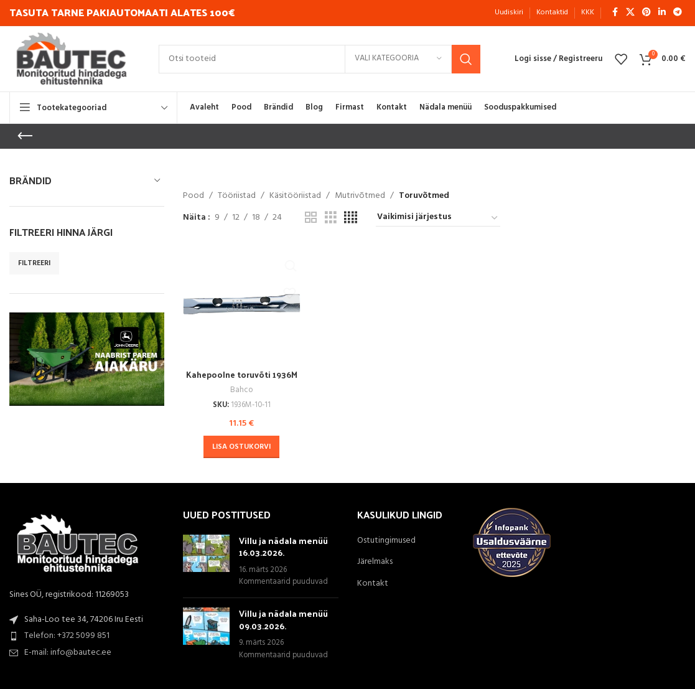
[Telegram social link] (677, 13)
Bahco (241, 388)
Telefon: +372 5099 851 (67, 635)
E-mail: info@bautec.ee (67, 652)
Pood (193, 196)
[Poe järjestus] (438, 218)
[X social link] (630, 13)
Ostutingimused (386, 539)
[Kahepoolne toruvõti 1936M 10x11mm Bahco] (241, 303)
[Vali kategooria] (398, 59)
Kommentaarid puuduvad (283, 581)
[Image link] (77, 544)
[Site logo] (71, 59)
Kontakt (372, 582)
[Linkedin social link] (662, 13)
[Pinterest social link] (646, 13)
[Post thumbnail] (206, 560)
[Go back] (24, 136)
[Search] (319, 59)
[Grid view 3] (331, 218)
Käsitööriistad (295, 196)
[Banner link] (86, 359)
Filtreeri (34, 263)
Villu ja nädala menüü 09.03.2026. (283, 619)
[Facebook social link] (614, 13)
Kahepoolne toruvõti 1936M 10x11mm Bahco (241, 379)
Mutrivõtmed (360, 196)
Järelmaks (375, 561)
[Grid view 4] (350, 218)
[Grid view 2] (311, 218)
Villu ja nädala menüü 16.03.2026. (283, 546)
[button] (241, 446)
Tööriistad (237, 196)
